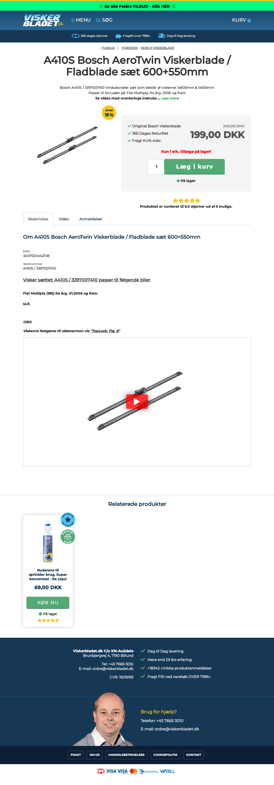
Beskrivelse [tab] (38, 219)
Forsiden (130, 48)
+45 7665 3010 (120, 664)
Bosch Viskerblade (157, 48)
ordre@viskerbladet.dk (112, 668)
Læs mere (170, 98)
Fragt (76, 755)
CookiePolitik (165, 755)
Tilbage (108, 48)
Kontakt (193, 755)
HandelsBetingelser (126, 755)
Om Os (94, 755)
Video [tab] (64, 219)
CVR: (121, 677)
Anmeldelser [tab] (90, 219)
